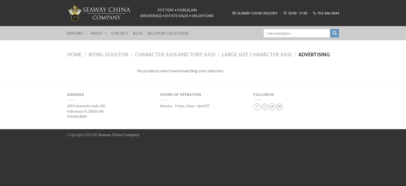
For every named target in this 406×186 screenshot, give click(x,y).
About (98, 33)
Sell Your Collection (167, 33)
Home (74, 54)
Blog (138, 33)
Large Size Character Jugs (257, 54)
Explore (76, 33)
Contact (119, 33)
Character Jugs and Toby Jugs (175, 54)
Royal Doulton (108, 54)
